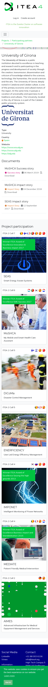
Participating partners (22, 40)
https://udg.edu (8, 153)
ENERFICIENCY (14, 450)
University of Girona (13, 43)
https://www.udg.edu (11, 150)
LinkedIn (6, 656)
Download (9, 175)
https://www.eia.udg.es (12, 147)
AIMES (8, 621)
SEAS (7, 276)
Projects (5, 40)
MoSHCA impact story (19, 185)
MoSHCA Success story (19, 168)
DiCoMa (9, 393)
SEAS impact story (16, 201)
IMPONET (10, 507)
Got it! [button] (8, 682)
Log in (16, 18)
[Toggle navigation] (5, 34)
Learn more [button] (9, 676)
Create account (28, 18)
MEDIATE (10, 564)
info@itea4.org (32, 659)
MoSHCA (10, 333)
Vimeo (5, 659)
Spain (6, 140)
